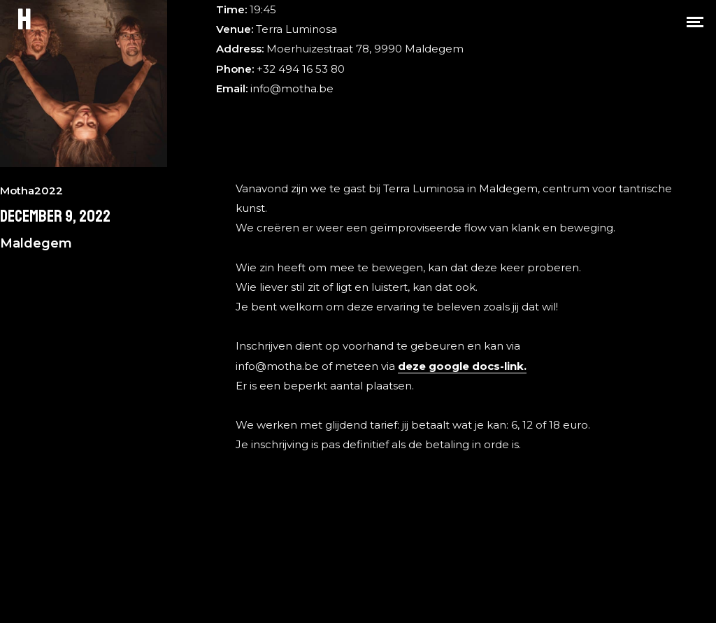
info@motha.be (292, 88)
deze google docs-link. (462, 366)
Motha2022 (31, 190)
